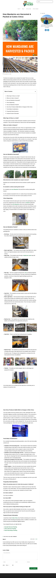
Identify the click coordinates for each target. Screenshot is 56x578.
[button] (35, 91)
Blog (23, 8)
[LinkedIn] (48, 30)
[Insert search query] (45, 2)
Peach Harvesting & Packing (10, 530)
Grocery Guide (28, 8)
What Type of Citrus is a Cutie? (13, 95)
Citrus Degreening (10, 102)
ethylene (28, 202)
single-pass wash (27, 255)
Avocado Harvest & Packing (10, 526)
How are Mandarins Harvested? (13, 100)
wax (26, 272)
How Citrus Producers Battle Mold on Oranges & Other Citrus (19, 106)
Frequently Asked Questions (13, 111)
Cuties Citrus (15, 517)
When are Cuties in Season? (13, 98)
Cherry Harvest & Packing (10, 528)
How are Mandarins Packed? (13, 104)
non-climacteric (14, 189)
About (19, 8)
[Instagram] (46, 30)
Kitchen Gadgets (35, 8)
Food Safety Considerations (12, 109)
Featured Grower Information (13, 113)
